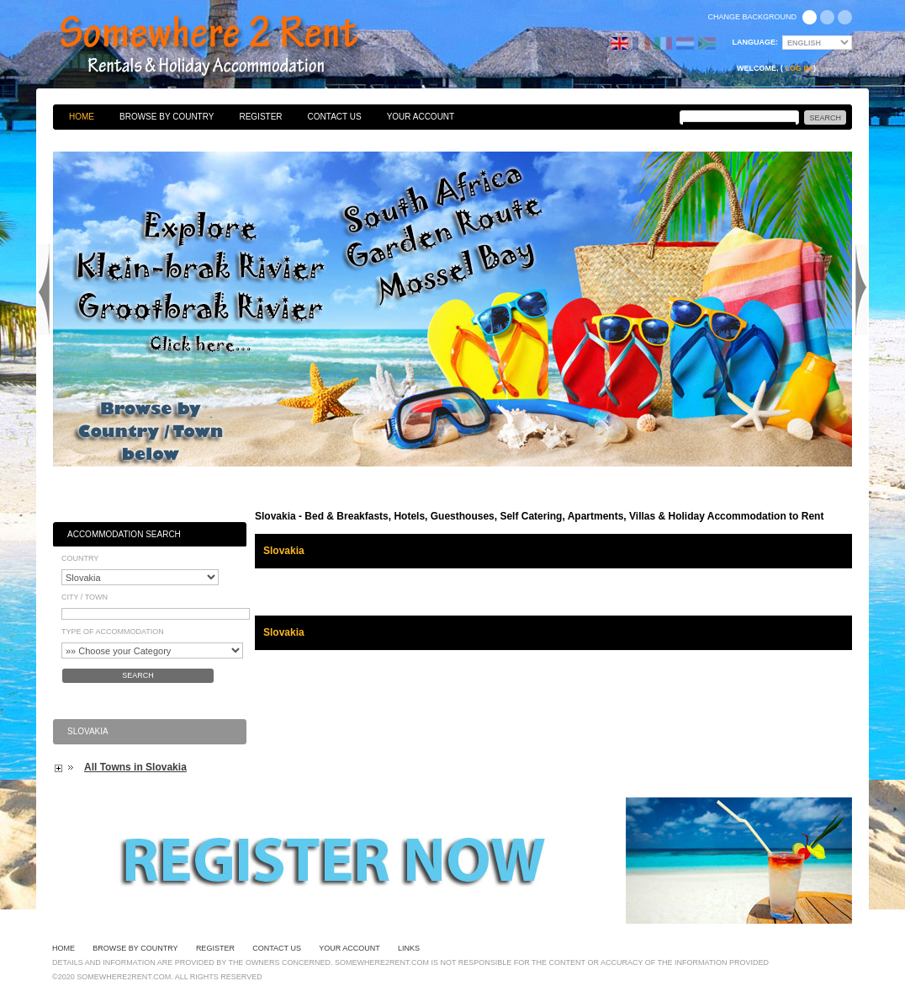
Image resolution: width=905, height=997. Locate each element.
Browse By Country (166, 116)
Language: (756, 42)
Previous (44, 289)
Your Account (421, 116)
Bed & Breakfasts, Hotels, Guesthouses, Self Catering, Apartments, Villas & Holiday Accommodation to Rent (227, 46)
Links (409, 948)
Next (861, 289)
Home (81, 116)
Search (138, 675)
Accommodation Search (124, 534)
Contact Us (335, 116)
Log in (799, 68)
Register (260, 116)
